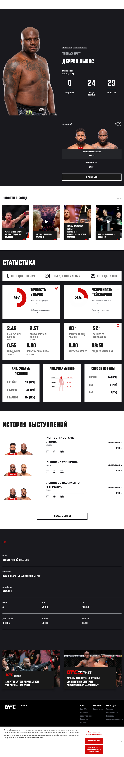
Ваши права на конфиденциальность (94, 733)
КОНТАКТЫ (97, 706)
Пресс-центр (98, 709)
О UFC (82, 706)
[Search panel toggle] (115, 10)
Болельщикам (80, 10)
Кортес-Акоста (58, 438)
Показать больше (62, 516)
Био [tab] (4, 542)
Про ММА (83, 709)
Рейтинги (19, 10)
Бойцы (30, 10)
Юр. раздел (111, 706)
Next (121, 198)
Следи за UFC (95, 10)
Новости (41, 10)
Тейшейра (70, 462)
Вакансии (84, 719)
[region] (62, 741)
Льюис (51, 442)
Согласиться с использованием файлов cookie (94, 749)
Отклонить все (94, 741)
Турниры (8, 10)
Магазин (108, 10)
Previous (118, 198)
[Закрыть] (121, 741)
